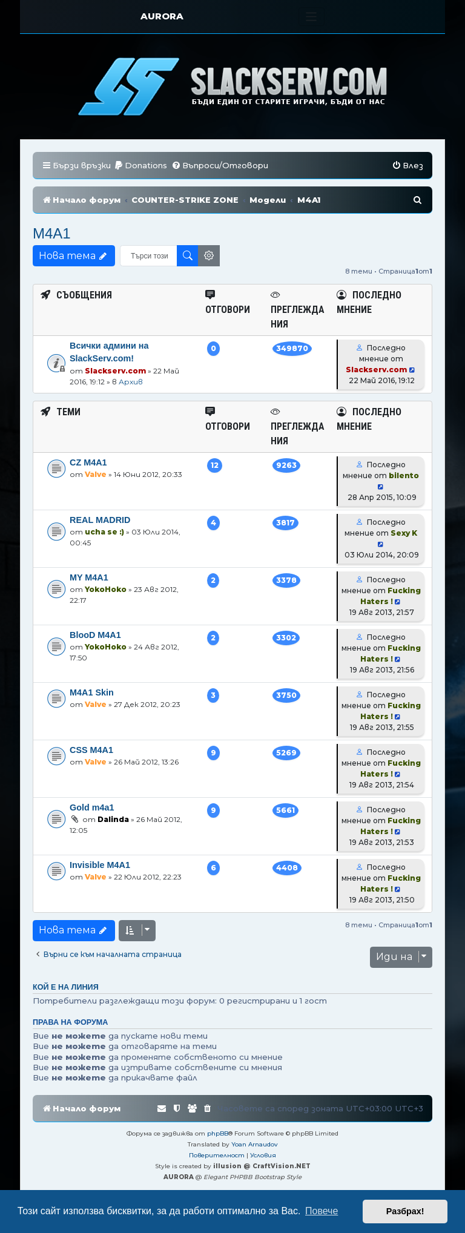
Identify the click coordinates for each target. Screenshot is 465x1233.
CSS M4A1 (91, 750)
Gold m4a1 (92, 807)
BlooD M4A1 (95, 635)
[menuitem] (140, 165)
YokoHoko (106, 589)
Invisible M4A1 (100, 865)
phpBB (217, 1133)
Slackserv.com (115, 370)
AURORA (161, 16)
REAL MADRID (100, 520)
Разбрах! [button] (405, 1211)
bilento (404, 475)
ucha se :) (104, 531)
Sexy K (404, 533)
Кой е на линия (66, 987)
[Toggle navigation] (311, 16)
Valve (96, 474)
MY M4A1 (89, 577)
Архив (131, 381)
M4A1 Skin (92, 692)
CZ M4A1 (88, 462)
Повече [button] (321, 1211)
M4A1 (52, 233)
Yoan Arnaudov (254, 1144)
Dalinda (113, 819)
